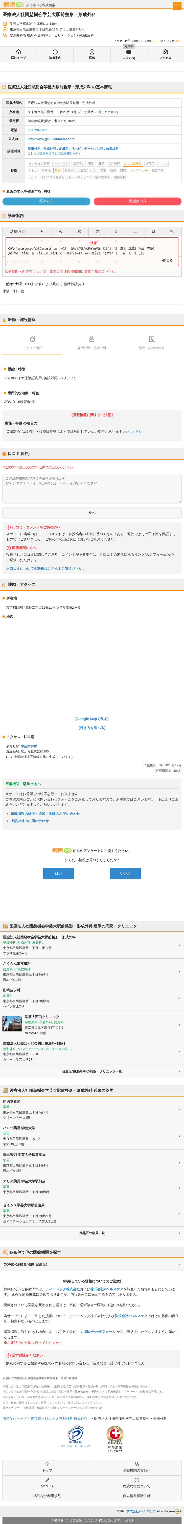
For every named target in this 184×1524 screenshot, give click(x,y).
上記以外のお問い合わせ (30, 821)
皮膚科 (64, 148)
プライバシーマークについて (75, 1446)
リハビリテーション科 (87, 148)
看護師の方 (137, 201)
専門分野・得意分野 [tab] (91, 348)
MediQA (47, 1486)
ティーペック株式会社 (62, 1289)
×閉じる (167, 260)
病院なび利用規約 (47, 1496)
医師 (92, 58)
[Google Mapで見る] (92, 719)
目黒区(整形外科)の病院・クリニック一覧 (92, 1071)
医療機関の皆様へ (137, 1470)
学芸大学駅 (29, 746)
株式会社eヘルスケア (106, 1289)
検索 (177, 1511)
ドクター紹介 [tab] (32, 348)
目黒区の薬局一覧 (92, 1233)
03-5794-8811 (38, 130)
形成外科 (49, 148)
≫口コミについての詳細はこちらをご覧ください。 (46, 569)
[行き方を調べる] (92, 728)
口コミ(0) (128, 58)
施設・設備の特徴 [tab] (151, 348)
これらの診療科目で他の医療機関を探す (54, 153)
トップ (47, 1470)
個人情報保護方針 (137, 1496)
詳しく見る (133, 431)
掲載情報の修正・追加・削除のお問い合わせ (45, 814)
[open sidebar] (177, 6)
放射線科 (112, 148)
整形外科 (34, 148)
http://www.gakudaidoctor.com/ (51, 139)
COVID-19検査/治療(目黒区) (25, 1264)
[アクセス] (110, 112)
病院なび (13, 4)
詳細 (130, 1520)
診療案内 (55, 58)
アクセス (165, 58)
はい (58, 873)
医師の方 (46, 201)
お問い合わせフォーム (98, 1332)
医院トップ (18, 58)
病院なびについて (137, 1486)
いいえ (125, 873)
